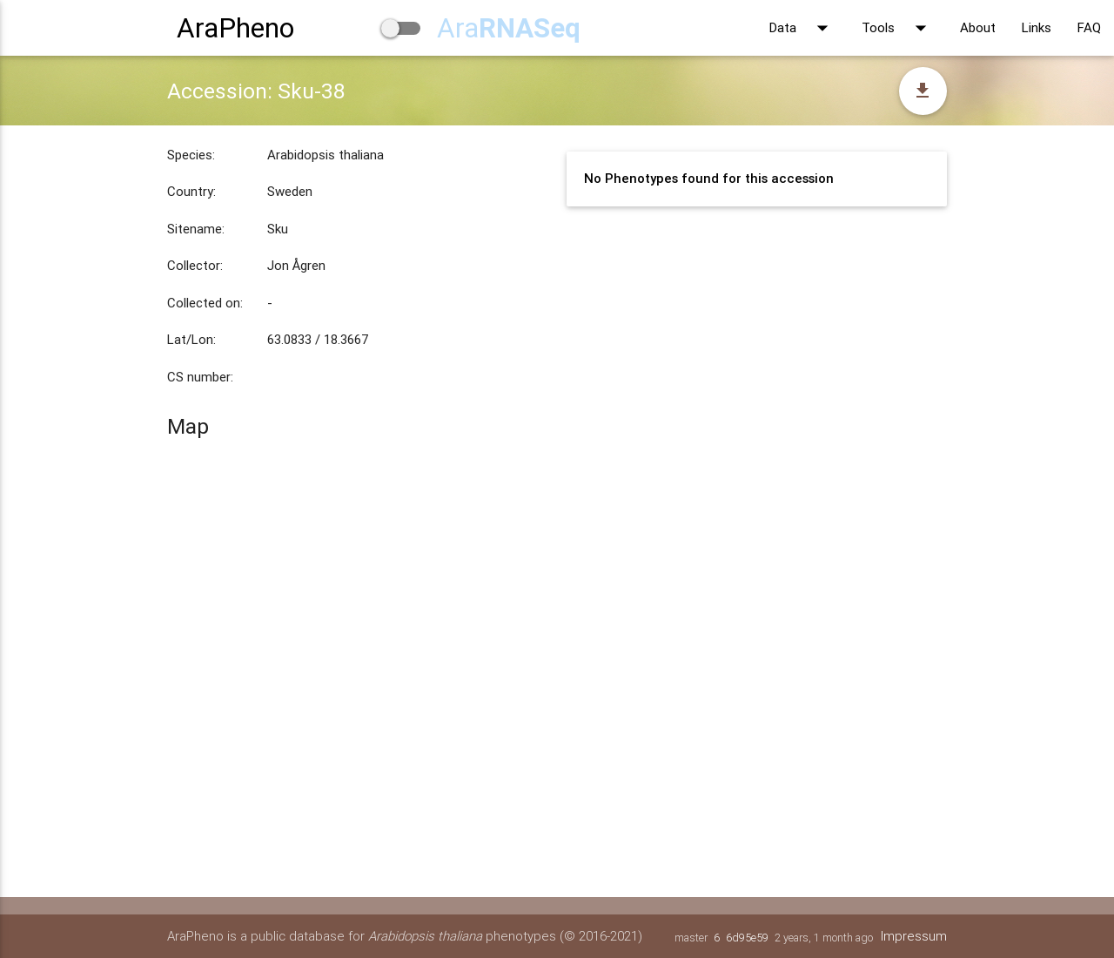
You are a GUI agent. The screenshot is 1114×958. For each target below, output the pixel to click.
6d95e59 (747, 937)
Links (1036, 27)
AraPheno (235, 27)
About (978, 27)
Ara (508, 27)
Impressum (914, 936)
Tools (898, 28)
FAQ (1089, 27)
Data (802, 28)
